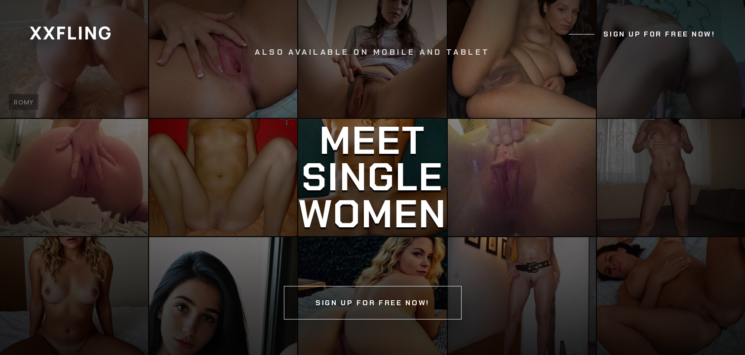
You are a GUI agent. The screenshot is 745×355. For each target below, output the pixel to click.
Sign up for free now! (659, 34)
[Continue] (372, 177)
